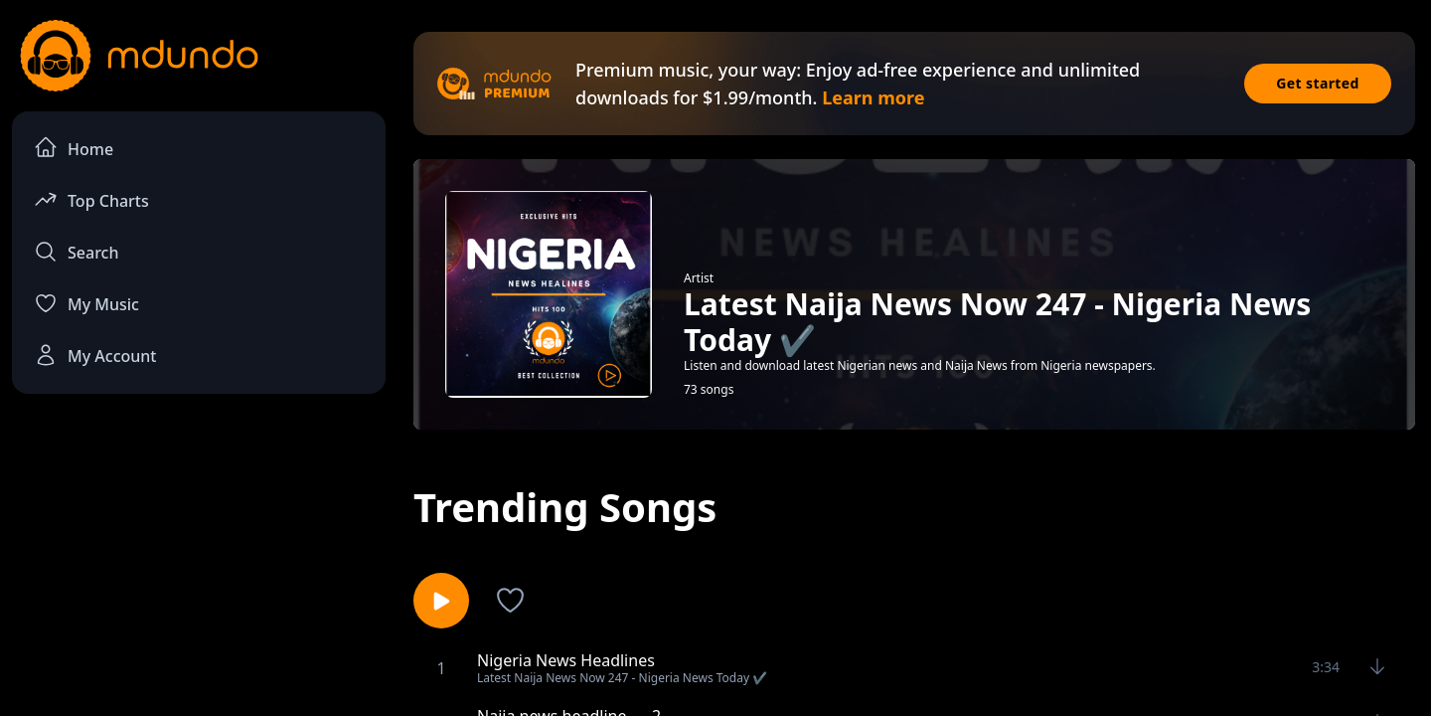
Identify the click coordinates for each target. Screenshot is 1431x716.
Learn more (873, 97)
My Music (86, 303)
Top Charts (91, 199)
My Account (95, 355)
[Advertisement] (199, 573)
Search (76, 252)
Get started (1317, 83)
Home (73, 147)
